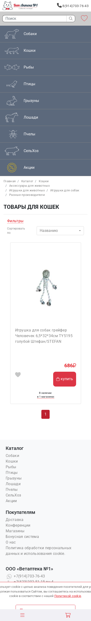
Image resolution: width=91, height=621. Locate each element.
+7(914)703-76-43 (25, 576)
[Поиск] (33, 18)
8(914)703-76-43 (73, 5)
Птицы (12, 472)
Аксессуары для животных (29, 185)
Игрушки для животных (27, 190)
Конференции (18, 525)
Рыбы (11, 467)
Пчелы (12, 489)
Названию (49, 230)
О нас (11, 542)
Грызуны (14, 478)
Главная (10, 181)
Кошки (44, 181)
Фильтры (15, 221)
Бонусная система (22, 536)
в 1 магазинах (45, 396)
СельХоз (13, 495)
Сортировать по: (16, 230)
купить (64, 379)
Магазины (15, 531)
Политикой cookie (67, 596)
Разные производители (27, 195)
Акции (11, 501)
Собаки (12, 455)
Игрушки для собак (64, 190)
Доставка (14, 519)
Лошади (13, 484)
